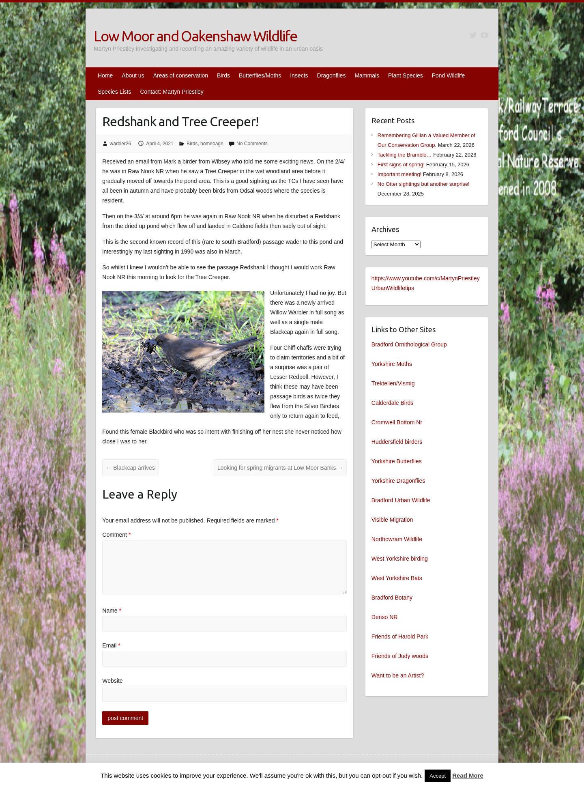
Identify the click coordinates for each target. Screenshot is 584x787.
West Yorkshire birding (399, 558)
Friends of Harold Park (399, 636)
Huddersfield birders (396, 442)
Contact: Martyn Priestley (171, 91)
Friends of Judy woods (399, 656)
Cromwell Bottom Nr (396, 422)
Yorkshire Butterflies (396, 461)
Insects (299, 75)
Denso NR (384, 617)
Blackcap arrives (130, 467)
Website (112, 680)
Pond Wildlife (448, 75)
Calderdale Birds (392, 403)
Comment (116, 534)
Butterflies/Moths (260, 75)
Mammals (366, 75)
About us (133, 75)
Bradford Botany (391, 597)
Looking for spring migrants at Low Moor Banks (280, 467)
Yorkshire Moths (391, 364)
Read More (467, 775)
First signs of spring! (401, 164)
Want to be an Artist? (397, 675)
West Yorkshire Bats (396, 578)
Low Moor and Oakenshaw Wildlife (195, 36)
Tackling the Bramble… (405, 155)
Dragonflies (331, 75)
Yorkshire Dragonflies (398, 480)
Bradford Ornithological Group (409, 344)
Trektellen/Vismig (393, 383)
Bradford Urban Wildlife (400, 500)
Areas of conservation (180, 75)
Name (111, 610)
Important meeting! (399, 174)
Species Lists (114, 91)
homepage (211, 143)
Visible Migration (392, 519)
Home (105, 75)
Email (111, 645)
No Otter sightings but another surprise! (424, 184)
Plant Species (405, 75)
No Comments (252, 143)
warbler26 (120, 143)
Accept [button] (437, 776)
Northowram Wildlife (396, 539)
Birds (223, 75)
